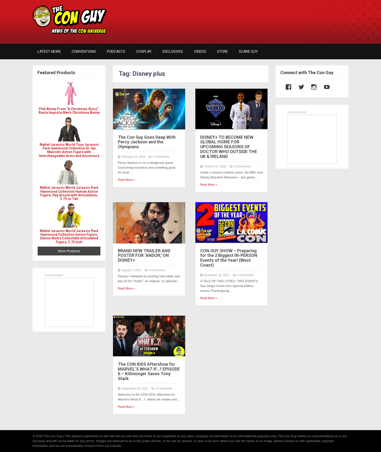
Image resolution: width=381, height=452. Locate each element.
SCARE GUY (248, 51)
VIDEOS (200, 51)
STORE (222, 51)
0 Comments (161, 156)
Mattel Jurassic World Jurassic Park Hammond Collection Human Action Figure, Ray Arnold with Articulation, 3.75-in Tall (69, 193)
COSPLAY (144, 51)
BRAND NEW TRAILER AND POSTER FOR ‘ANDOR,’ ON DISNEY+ (144, 255)
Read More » (126, 180)
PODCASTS (116, 51)
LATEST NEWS (49, 51)
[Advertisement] (260, 18)
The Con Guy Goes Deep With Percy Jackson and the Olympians (147, 142)
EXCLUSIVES (173, 51)
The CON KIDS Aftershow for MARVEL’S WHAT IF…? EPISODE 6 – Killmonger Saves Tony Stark (149, 371)
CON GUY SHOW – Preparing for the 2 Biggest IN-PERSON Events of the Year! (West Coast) (228, 258)
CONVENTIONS (84, 51)
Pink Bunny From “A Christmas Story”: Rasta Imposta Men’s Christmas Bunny (69, 110)
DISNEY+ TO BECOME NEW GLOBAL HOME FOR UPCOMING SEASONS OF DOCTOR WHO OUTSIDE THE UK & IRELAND (228, 147)
